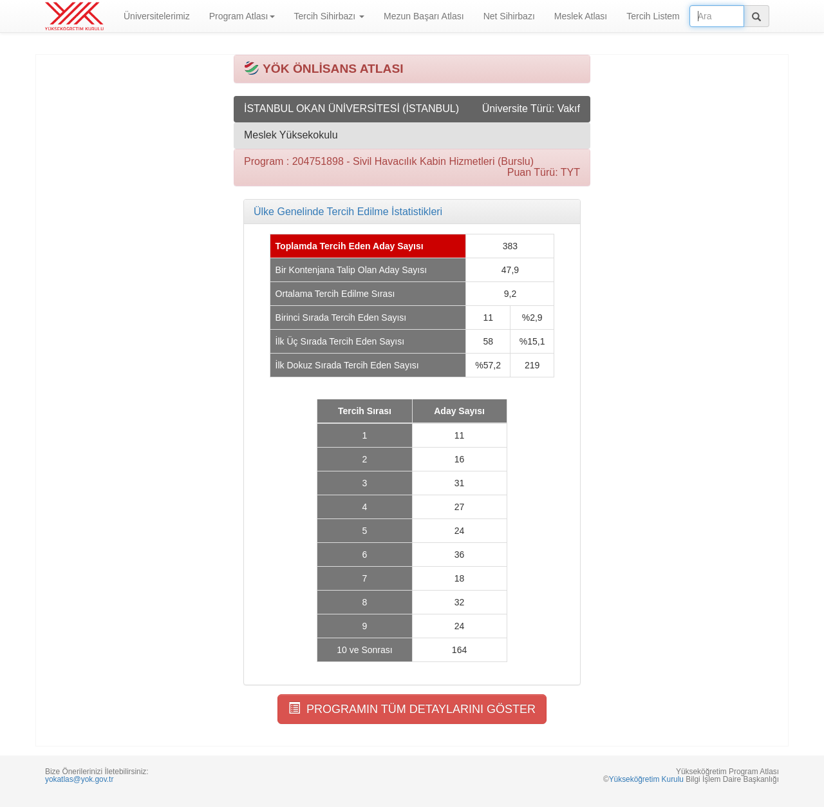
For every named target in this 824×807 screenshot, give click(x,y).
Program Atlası (242, 16)
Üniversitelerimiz (157, 16)
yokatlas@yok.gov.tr (79, 779)
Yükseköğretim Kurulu (646, 779)
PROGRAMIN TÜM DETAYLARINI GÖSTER (412, 709)
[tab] (412, 212)
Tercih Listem (652, 16)
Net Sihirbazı (509, 16)
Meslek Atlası (580, 16)
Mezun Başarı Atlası (424, 16)
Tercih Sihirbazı (329, 16)
